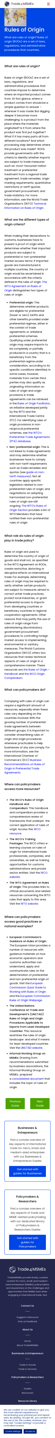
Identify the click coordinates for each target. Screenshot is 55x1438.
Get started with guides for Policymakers (27, 1242)
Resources (27, 1392)
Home (27, 1341)
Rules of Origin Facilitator (33, 403)
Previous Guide (15, 1103)
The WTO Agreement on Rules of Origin (25, 286)
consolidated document (28, 1079)
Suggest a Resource (28, 1317)
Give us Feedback (27, 1321)
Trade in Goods (27, 1364)
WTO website (29, 903)
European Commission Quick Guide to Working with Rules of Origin (28, 987)
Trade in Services (27, 1369)
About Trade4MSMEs (27, 1345)
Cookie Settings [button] (12, 1431)
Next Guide (40, 1103)
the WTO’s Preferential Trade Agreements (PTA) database (30, 437)
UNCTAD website (31, 1048)
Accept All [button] (30, 1431)
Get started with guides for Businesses (27, 1171)
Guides (27, 1388)
